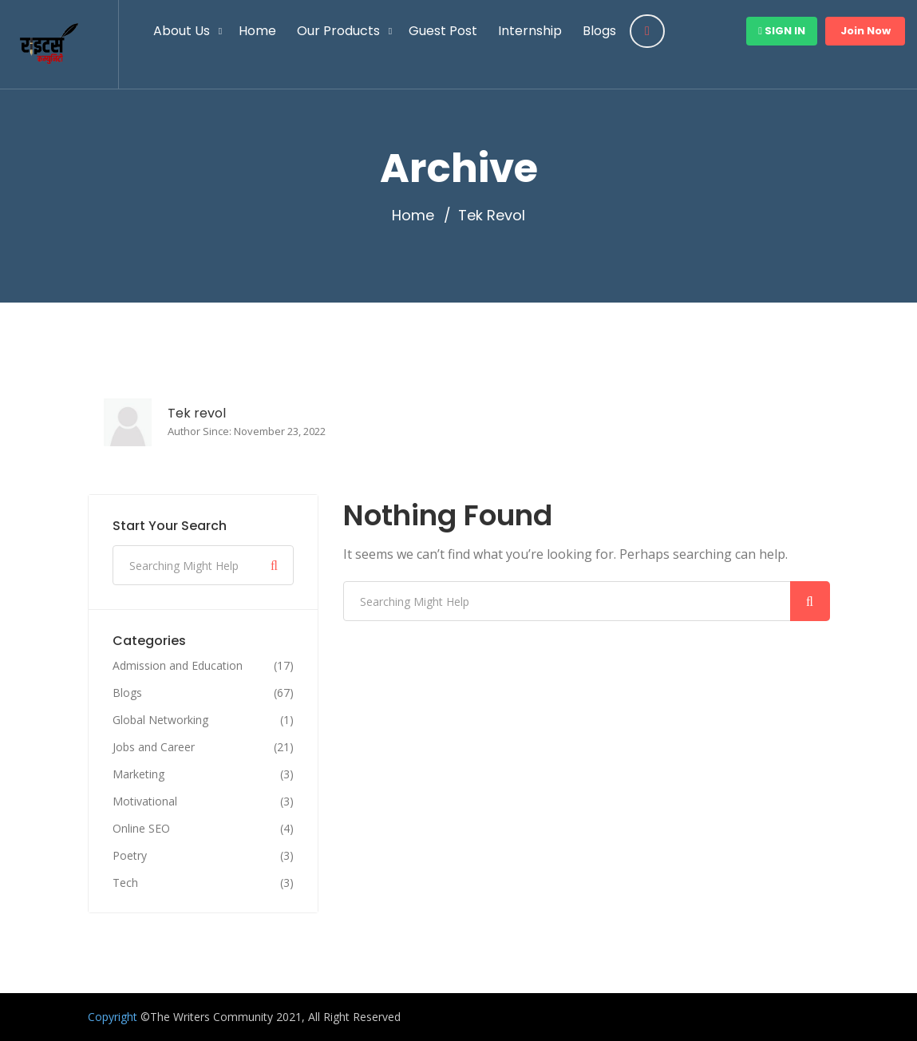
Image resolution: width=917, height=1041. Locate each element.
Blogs (599, 31)
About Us (181, 31)
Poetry (130, 855)
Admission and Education (178, 665)
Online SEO (141, 828)
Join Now (865, 30)
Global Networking (160, 720)
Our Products (338, 31)
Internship (530, 31)
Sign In (781, 30)
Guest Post (443, 31)
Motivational (145, 801)
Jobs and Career (154, 747)
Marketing (138, 774)
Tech (125, 883)
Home (257, 31)
